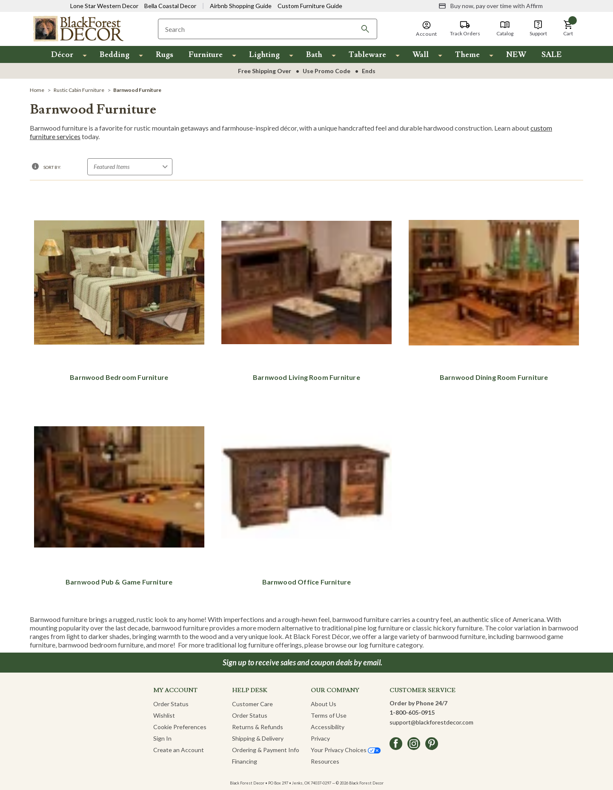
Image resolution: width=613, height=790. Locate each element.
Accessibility (327, 726)
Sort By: (52, 167)
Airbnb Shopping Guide (241, 5)
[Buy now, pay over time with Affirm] (490, 6)
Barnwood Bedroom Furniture (119, 377)
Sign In (162, 738)
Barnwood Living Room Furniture (306, 377)
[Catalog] (505, 28)
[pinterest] (431, 743)
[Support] (538, 28)
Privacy (320, 738)
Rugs (164, 55)
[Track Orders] (465, 28)
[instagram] (413, 743)
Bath (314, 55)
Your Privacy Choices (346, 749)
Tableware (367, 55)
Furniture (206, 55)
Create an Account (178, 749)
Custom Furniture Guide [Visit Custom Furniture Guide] (310, 5)
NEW (516, 55)
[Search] (365, 28)
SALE (551, 55)
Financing (244, 761)
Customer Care (252, 703)
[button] (568, 28)
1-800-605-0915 (412, 712)
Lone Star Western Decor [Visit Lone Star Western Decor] (104, 5)
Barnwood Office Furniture (306, 582)
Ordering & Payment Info (265, 749)
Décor (62, 55)
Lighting (264, 55)
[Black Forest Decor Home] (78, 28)
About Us (323, 703)
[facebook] (396, 743)
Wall (420, 55)
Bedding (114, 55)
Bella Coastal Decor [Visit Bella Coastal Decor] (170, 5)
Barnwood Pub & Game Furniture (119, 582)
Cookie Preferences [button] (179, 726)
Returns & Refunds (257, 726)
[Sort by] (129, 166)
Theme (467, 55)
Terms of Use (329, 715)
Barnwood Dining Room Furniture (494, 377)
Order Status (171, 703)
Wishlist (164, 715)
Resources (325, 761)
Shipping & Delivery (258, 738)
